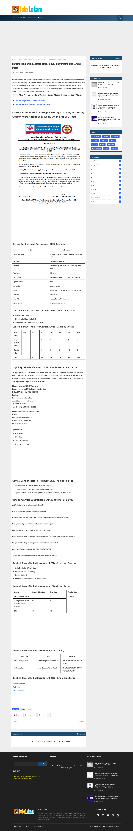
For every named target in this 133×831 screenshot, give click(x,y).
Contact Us (22, 18)
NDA (103, 144)
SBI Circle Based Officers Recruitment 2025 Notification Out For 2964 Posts (109, 119)
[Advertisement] (67, 38)
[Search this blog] (26, 764)
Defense (104, 140)
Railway (111, 144)
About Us (31, 18)
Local (95, 144)
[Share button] (49, 715)
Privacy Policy (38, 826)
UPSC (115, 148)
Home (14, 18)
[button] (120, 18)
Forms (40, 18)
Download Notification (19, 684)
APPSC (107, 136)
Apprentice (97, 136)
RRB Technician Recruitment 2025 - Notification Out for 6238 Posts (109, 84)
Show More (117, 58)
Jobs (19, 60)
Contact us (28, 826)
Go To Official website (19, 690)
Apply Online (16, 687)
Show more (81, 734)
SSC (107, 148)
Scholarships (97, 148)
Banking (22, 709)
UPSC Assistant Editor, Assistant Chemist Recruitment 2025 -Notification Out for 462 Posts (108, 107)
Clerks (96, 140)
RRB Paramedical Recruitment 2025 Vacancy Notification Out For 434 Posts (109, 95)
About (21, 826)
